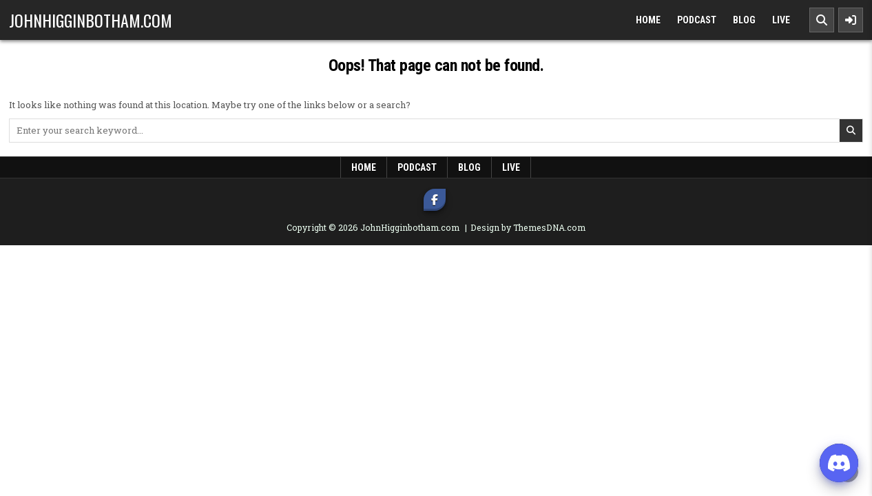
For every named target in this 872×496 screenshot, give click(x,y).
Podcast (696, 19)
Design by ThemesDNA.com (527, 227)
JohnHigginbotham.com (90, 20)
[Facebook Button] (435, 200)
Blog (744, 19)
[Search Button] (821, 20)
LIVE (781, 19)
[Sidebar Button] (850, 20)
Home (648, 19)
